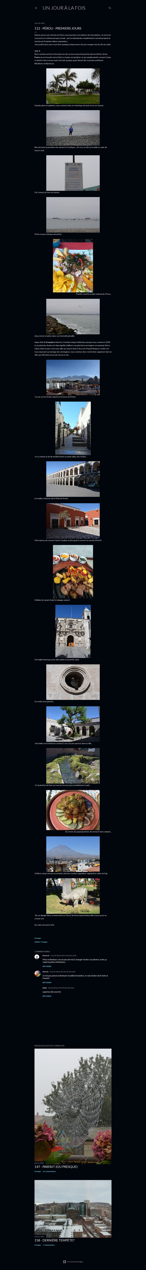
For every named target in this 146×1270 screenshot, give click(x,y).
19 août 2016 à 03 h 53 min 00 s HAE (63, 956)
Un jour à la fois (64, 8)
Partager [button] (37, 938)
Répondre (47, 966)
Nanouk (45, 972)
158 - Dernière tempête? (54, 1240)
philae (45, 988)
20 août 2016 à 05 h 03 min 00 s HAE (61, 988)
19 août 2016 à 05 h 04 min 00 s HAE (62, 972)
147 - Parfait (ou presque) (56, 1167)
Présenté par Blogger (73, 1261)
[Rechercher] (110, 7)
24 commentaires (49, 1171)
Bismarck (46, 956)
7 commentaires (49, 1245)
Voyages (44, 942)
